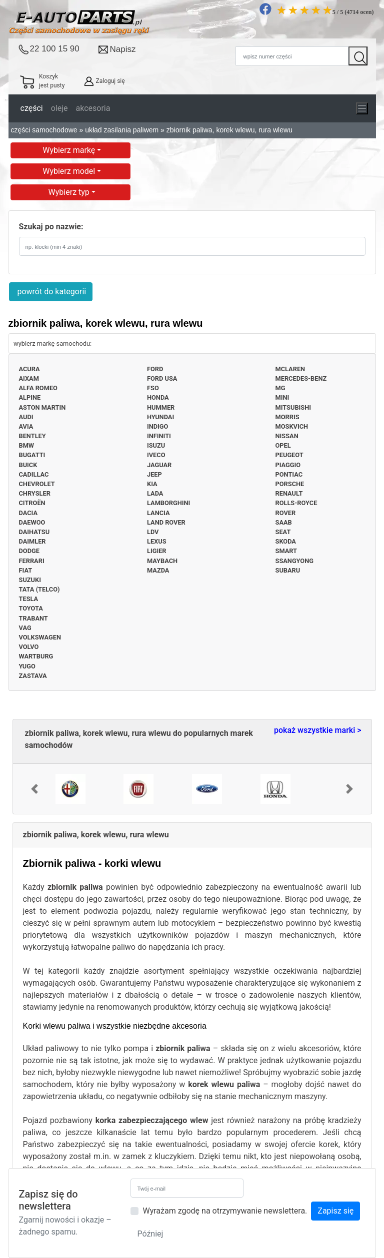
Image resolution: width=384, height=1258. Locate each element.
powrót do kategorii (51, 291)
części (31, 108)
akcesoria (93, 108)
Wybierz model (69, 171)
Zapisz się (336, 1211)
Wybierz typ (70, 192)
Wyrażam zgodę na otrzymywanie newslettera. (224, 1211)
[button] (34, 789)
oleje (59, 108)
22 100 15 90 (55, 48)
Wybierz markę (69, 150)
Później (150, 1234)
